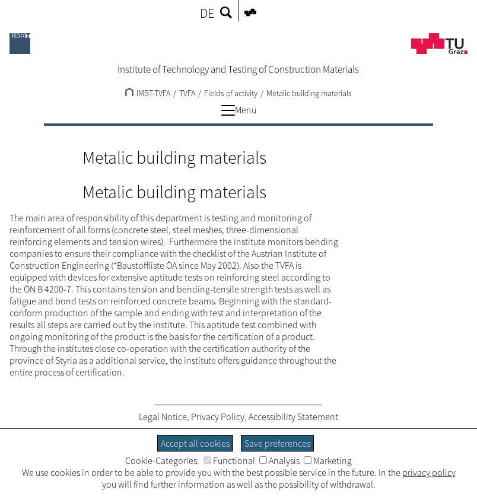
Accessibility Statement (293, 416)
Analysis (279, 460)
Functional (229, 460)
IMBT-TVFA (147, 93)
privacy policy (429, 472)
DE (207, 13)
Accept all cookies (195, 443)
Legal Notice (163, 416)
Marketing (328, 460)
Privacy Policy (217, 416)
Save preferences (277, 443)
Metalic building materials (309, 93)
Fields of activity (230, 93)
